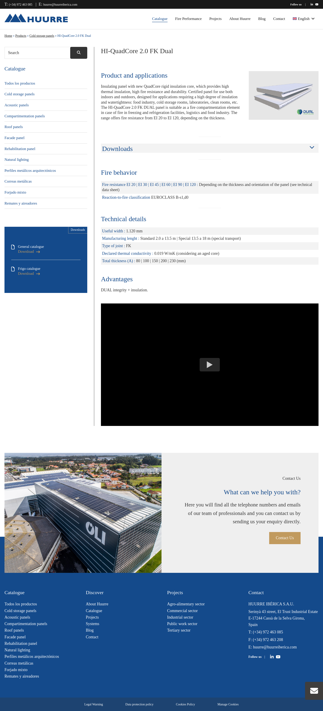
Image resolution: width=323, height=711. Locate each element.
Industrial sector (180, 617)
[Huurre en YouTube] (317, 4)
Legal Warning (93, 704)
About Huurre (240, 19)
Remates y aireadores (20, 203)
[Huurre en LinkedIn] (312, 4)
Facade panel (14, 138)
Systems (92, 624)
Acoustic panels (16, 105)
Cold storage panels (41, 35)
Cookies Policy (185, 704)
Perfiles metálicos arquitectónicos (30, 170)
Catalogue (160, 19)
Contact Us (285, 538)
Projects (215, 19)
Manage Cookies (227, 704)
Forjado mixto (15, 192)
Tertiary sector (178, 630)
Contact (279, 19)
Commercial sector (182, 610)
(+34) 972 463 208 (268, 639)
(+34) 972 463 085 (21, 4)
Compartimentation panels (24, 116)
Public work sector (182, 624)
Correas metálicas (18, 181)
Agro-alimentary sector (186, 604)
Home (8, 35)
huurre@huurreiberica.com (60, 4)
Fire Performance (188, 19)
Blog (262, 19)
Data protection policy (139, 704)
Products (20, 35)
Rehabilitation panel (19, 149)
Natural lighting (16, 159)
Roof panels (13, 127)
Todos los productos (19, 83)
